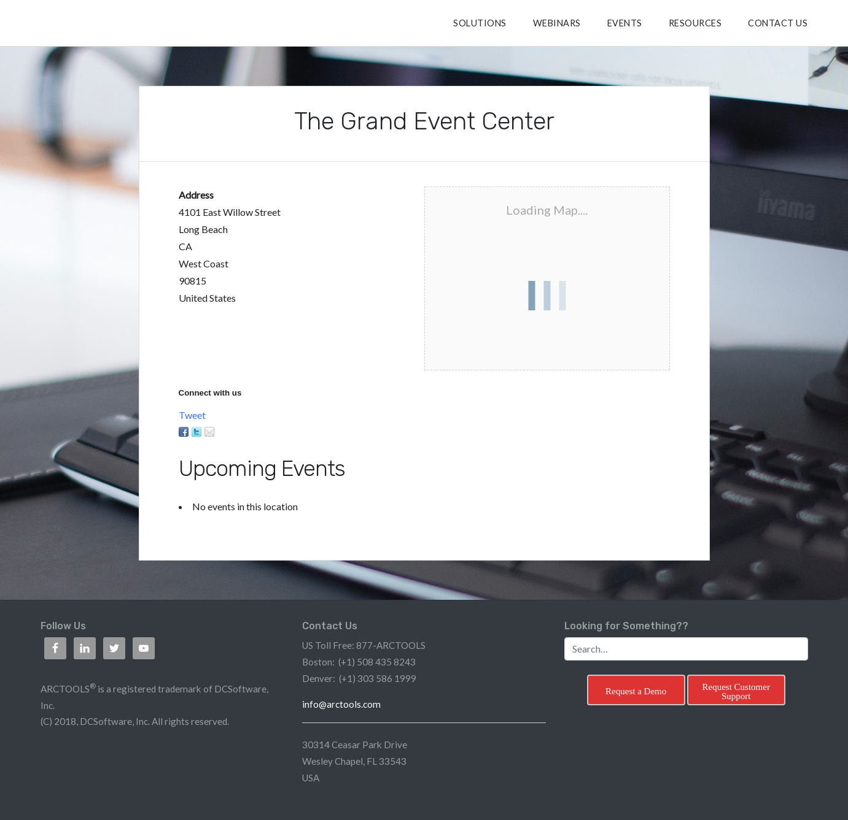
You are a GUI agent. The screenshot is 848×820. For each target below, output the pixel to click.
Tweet (192, 415)
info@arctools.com (341, 704)
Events (624, 23)
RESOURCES (695, 23)
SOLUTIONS (480, 23)
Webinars (557, 23)
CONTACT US (777, 23)
